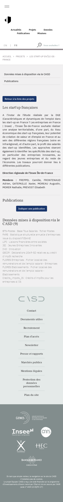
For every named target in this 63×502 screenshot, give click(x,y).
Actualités (16, 30)
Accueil (7, 56)
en (5, 45)
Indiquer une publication (31, 208)
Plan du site (31, 395)
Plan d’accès (31, 336)
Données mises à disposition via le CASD (27, 74)
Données (48, 30)
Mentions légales (31, 371)
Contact (31, 311)
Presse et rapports (31, 354)
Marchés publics (31, 362)
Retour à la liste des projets (19, 98)
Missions (41, 33)
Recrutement (32, 328)
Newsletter (31, 345)
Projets (32, 30)
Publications (23, 33)
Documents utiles (31, 319)
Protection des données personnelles (31, 383)
